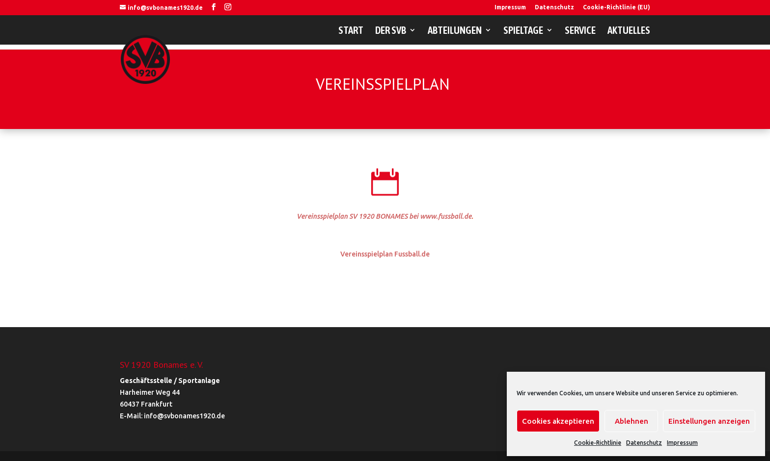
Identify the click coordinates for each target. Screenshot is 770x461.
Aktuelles (628, 31)
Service (580, 31)
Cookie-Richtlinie (597, 442)
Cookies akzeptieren (558, 421)
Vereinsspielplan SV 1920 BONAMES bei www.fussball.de (384, 216)
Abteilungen (455, 31)
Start (350, 31)
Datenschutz (644, 442)
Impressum (682, 442)
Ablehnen (631, 421)
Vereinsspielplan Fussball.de (385, 254)
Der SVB (390, 31)
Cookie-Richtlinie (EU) (616, 7)
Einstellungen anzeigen (709, 421)
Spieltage (523, 31)
